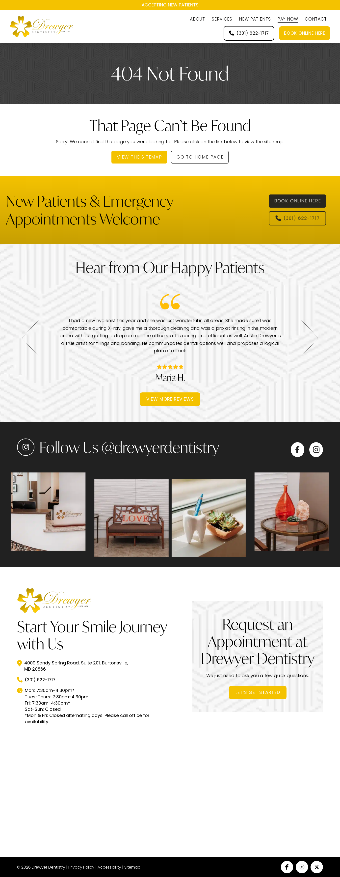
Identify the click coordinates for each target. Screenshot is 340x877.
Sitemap (132, 867)
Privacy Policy (81, 867)
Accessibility (109, 867)
